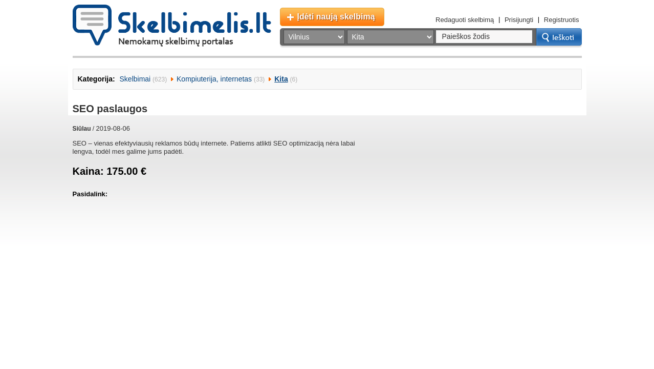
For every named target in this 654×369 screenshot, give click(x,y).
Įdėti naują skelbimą (336, 16)
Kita (281, 79)
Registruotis (561, 20)
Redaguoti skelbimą (464, 20)
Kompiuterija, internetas (214, 79)
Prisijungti (519, 20)
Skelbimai (135, 79)
